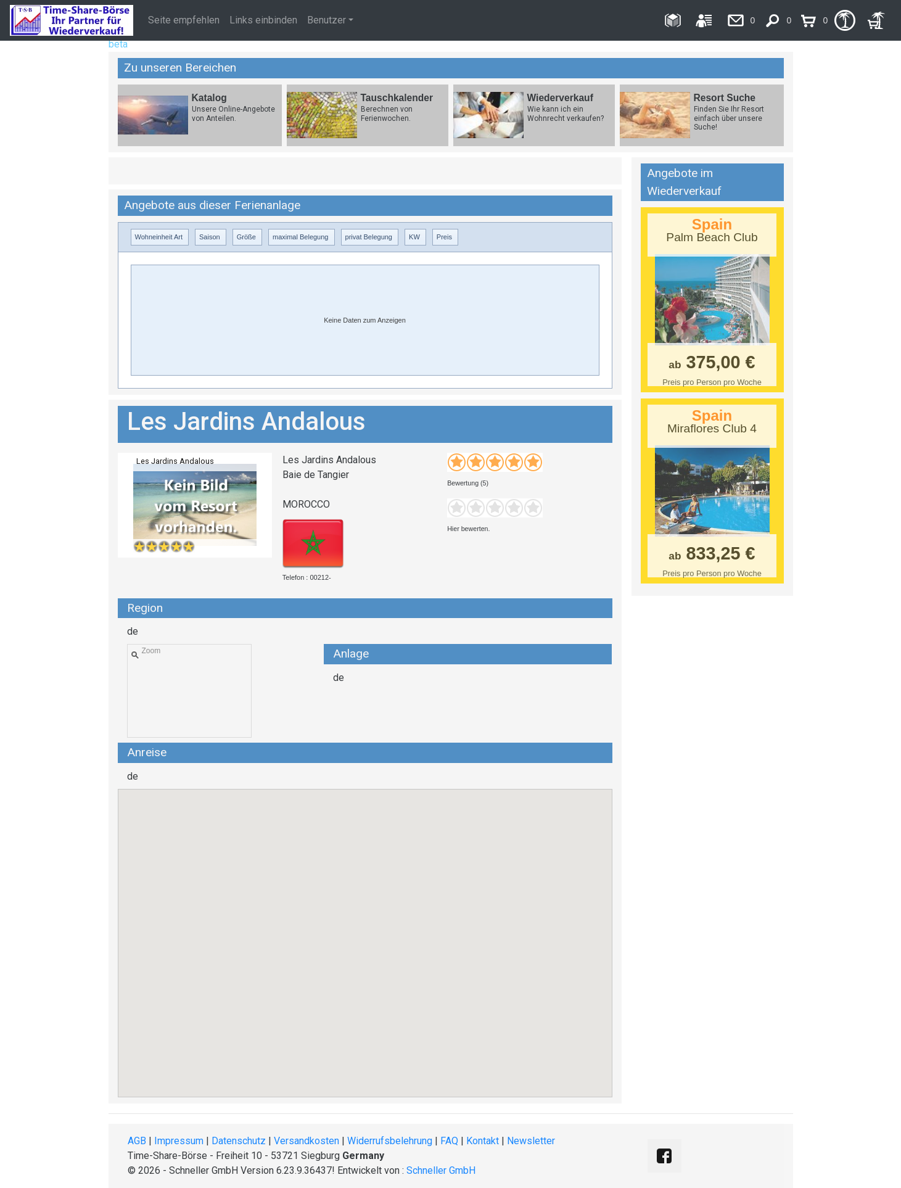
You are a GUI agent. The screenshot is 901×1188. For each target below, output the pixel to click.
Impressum (179, 1141)
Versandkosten (306, 1141)
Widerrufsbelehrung (389, 1141)
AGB (137, 1141)
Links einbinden (263, 20)
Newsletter (531, 1141)
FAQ (449, 1141)
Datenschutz (239, 1141)
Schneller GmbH (440, 1170)
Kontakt (482, 1141)
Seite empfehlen (184, 20)
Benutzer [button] (326, 20)
